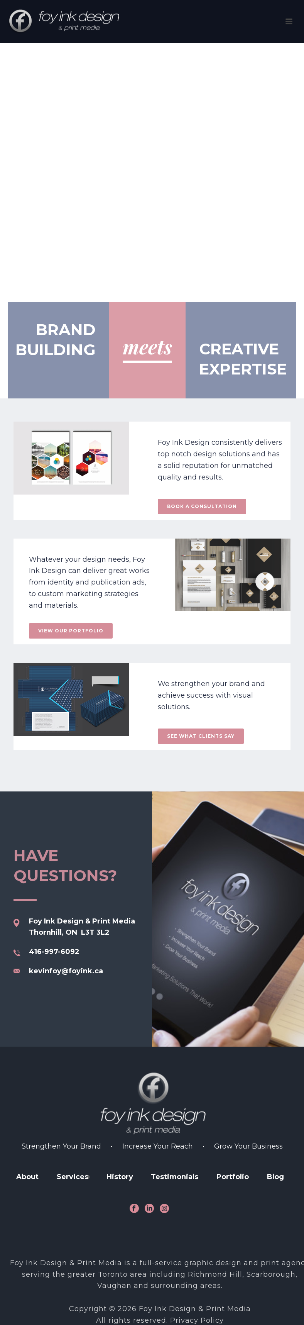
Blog (275, 1177)
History (119, 1177)
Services (72, 1177)
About (27, 1177)
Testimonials (174, 1177)
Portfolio (232, 1177)
